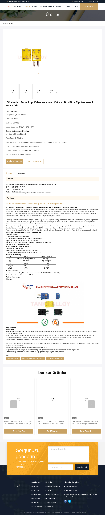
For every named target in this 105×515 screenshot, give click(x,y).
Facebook (65, 501)
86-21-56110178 (92, 1)
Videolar (34, 6)
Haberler (59, 6)
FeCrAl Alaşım (50, 498)
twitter (69, 501)
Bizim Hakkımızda (46, 6)
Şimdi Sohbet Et (89, 8)
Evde (5, 23)
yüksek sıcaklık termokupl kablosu (33, 358)
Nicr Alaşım (49, 506)
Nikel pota (48, 490)
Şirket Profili (35, 486)
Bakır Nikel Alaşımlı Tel (52, 486)
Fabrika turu (35, 490)
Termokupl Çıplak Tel (52, 494)
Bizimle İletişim (36, 498)
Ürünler (26, 6)
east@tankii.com (77, 1)
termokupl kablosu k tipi (54, 358)
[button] (56, 92)
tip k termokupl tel (12, 358)
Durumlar (67, 6)
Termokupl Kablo (50, 502)
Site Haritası (35, 502)
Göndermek (82, 467)
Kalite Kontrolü (36, 494)
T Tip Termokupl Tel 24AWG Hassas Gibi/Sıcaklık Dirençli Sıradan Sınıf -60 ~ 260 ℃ (85, 422)
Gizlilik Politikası (36, 506)
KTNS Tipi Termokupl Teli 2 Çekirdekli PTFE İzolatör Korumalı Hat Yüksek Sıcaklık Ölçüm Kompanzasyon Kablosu (52, 422)
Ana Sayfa (17, 6)
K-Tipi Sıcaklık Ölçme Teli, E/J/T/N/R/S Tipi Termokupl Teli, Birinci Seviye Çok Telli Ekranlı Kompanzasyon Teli (18, 422)
